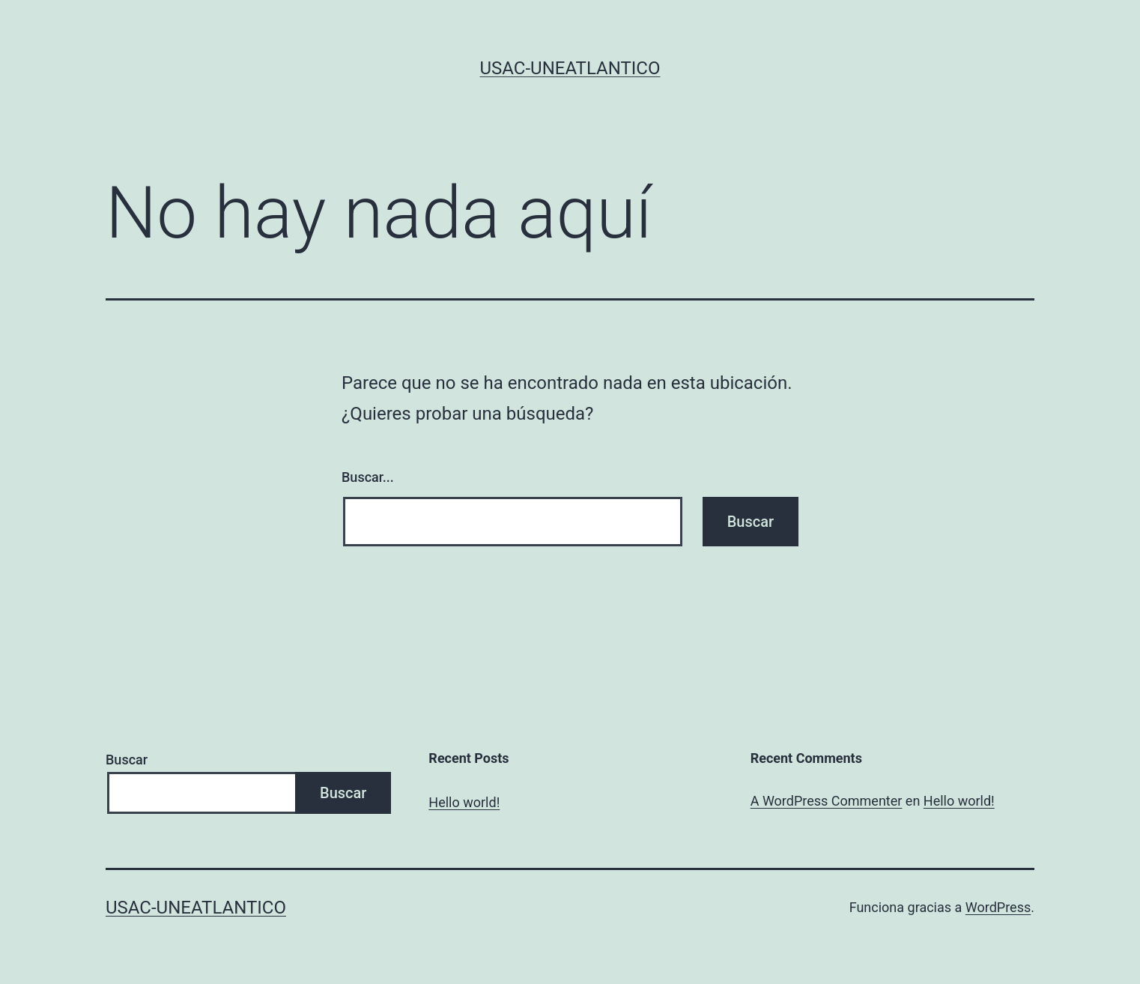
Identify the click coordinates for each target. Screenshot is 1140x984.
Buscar (127, 759)
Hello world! (464, 802)
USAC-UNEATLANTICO (570, 68)
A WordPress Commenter (827, 801)
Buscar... (368, 477)
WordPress (998, 907)
